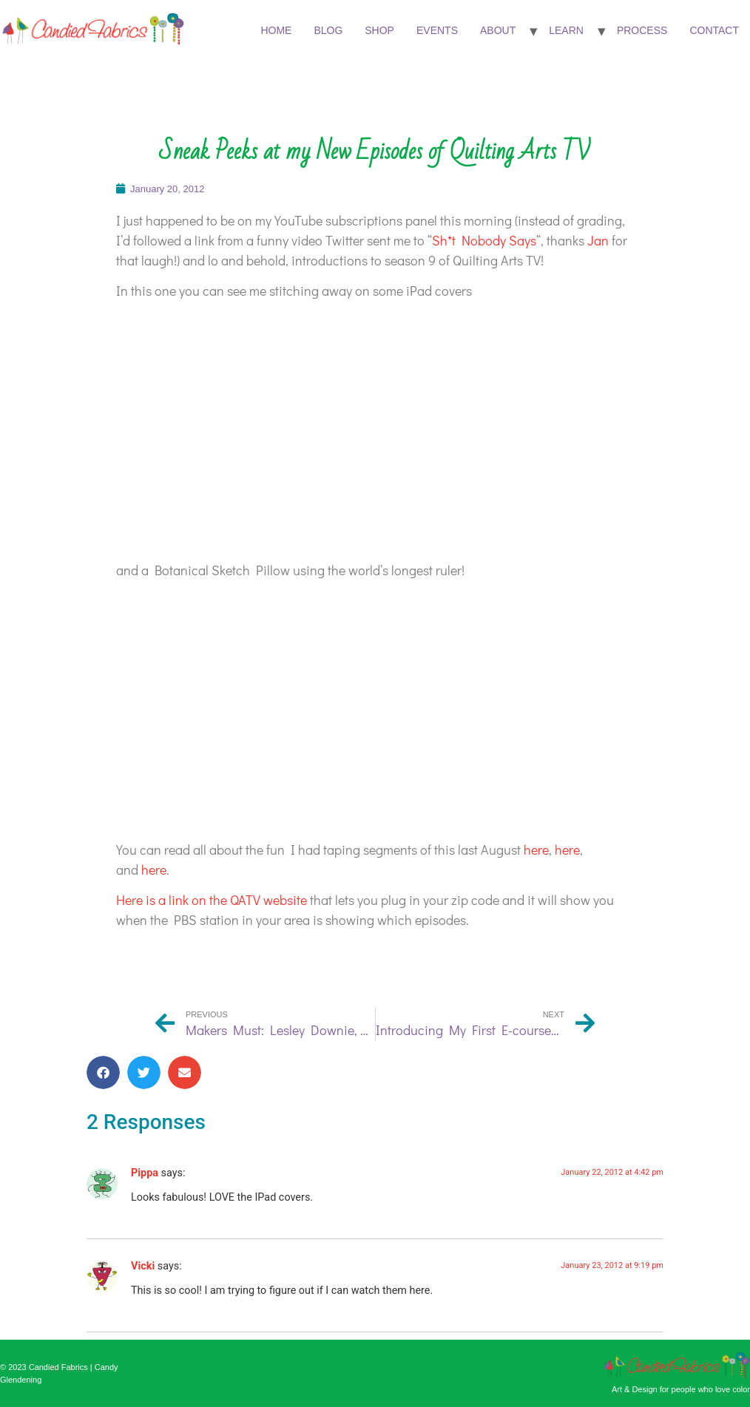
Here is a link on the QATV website (211, 900)
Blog (328, 30)
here (536, 849)
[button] (103, 1072)
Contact (714, 30)
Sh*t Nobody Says (484, 240)
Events (437, 30)
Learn (566, 30)
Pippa (144, 1173)
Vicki (143, 1266)
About (498, 30)
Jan (599, 240)
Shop (379, 30)
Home (275, 30)
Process (642, 30)
